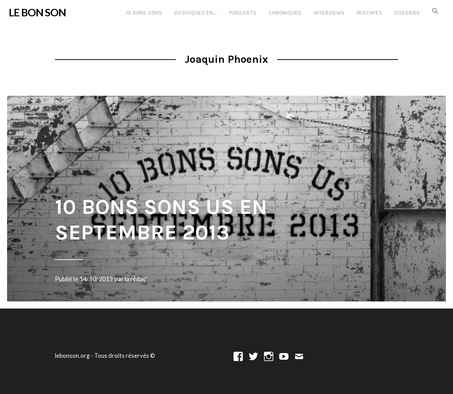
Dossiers (407, 13)
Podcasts (243, 13)
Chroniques (285, 13)
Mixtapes (369, 13)
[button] (435, 11)
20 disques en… (195, 13)
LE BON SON (37, 12)
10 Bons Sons (144, 13)
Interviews (329, 13)
